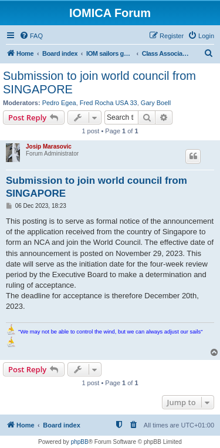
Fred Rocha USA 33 (108, 102)
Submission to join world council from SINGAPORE (99, 82)
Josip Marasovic (49, 146)
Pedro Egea (59, 102)
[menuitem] (31, 36)
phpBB (80, 442)
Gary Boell (156, 102)
